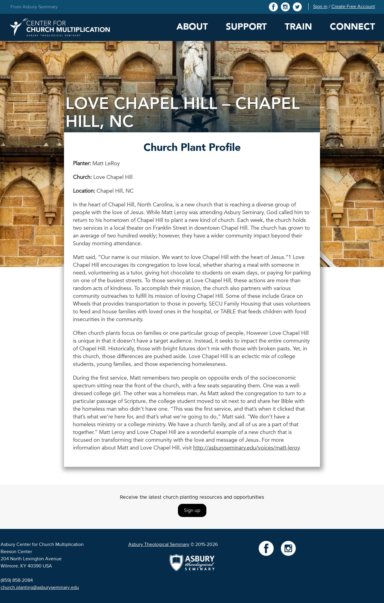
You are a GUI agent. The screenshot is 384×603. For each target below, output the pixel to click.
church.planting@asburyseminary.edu (40, 587)
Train (298, 27)
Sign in (320, 7)
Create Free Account (353, 7)
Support (246, 27)
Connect (352, 27)
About (192, 27)
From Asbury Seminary (34, 7)
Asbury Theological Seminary (158, 544)
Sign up (192, 510)
